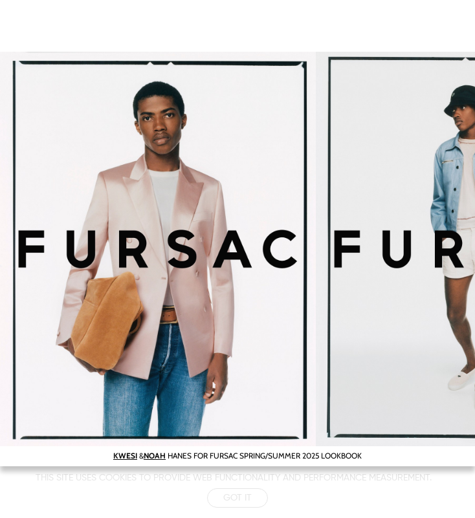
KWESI (125, 455)
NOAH (155, 455)
